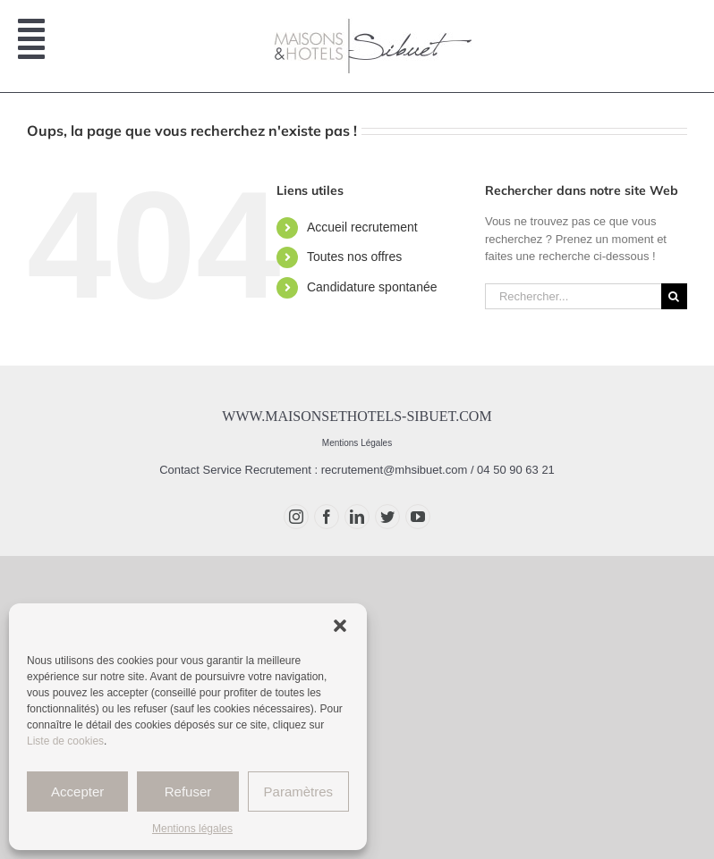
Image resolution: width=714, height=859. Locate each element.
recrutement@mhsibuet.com (394, 469)
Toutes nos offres (354, 256)
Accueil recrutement (362, 227)
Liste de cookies (65, 741)
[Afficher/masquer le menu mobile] (33, 47)
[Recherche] (674, 296)
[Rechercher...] (573, 296)
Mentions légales (192, 828)
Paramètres (299, 791)
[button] (340, 626)
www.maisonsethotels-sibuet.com (356, 416)
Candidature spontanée (372, 287)
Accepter (77, 791)
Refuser (188, 791)
